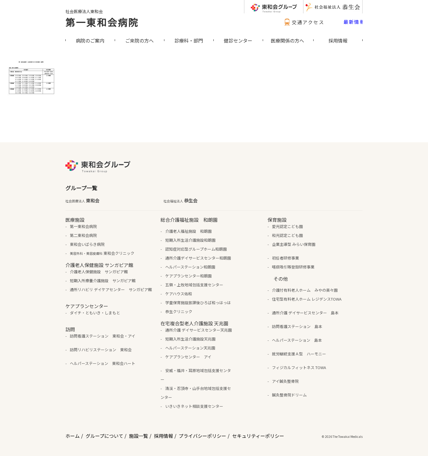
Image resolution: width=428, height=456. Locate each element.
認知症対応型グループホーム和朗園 (196, 249)
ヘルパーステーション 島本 (297, 340)
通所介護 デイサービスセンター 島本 (305, 313)
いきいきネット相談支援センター (194, 406)
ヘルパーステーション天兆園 (190, 348)
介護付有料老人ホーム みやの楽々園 (305, 290)
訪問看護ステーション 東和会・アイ (102, 336)
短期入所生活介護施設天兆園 (190, 339)
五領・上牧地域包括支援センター (194, 285)
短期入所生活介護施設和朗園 (190, 240)
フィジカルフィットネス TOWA (299, 367)
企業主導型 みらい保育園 (293, 244)
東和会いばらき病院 (87, 244)
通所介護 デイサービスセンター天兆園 (198, 330)
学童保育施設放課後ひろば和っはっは (198, 302)
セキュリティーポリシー (258, 435)
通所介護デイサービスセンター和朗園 (198, 258)
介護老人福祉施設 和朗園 (188, 231)
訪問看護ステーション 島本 (297, 326)
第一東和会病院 (102, 22)
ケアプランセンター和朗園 (188, 276)
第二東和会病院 (83, 235)
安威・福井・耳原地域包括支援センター (195, 375)
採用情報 (163, 435)
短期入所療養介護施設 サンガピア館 (103, 280)
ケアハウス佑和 (178, 293)
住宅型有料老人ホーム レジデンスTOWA (307, 299)
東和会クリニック (102, 253)
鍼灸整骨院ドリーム (289, 395)
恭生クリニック (178, 311)
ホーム (72, 435)
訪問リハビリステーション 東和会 (101, 349)
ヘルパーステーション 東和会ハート (102, 363)
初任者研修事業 (285, 258)
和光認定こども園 (287, 235)
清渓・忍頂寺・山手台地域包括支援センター (195, 392)
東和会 (82, 200)
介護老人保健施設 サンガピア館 (99, 271)
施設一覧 (138, 435)
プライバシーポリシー (202, 435)
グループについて (104, 435)
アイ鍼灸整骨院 (285, 381)
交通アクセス (303, 22)
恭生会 (180, 200)
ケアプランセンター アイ (188, 357)
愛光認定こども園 (287, 226)
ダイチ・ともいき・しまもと (95, 313)
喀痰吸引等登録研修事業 (293, 267)
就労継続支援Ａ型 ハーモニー (299, 354)
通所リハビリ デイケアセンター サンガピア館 (111, 289)
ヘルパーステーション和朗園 (190, 267)
